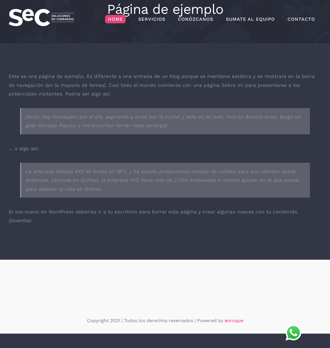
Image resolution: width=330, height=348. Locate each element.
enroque (234, 320)
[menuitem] (115, 19)
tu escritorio (122, 212)
